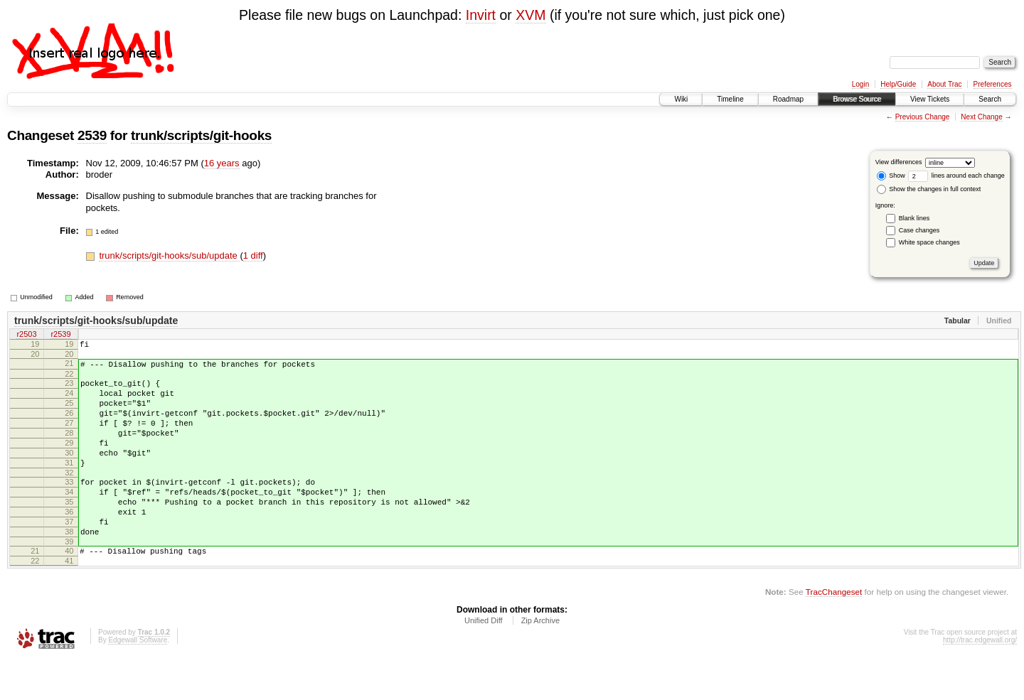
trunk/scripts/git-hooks (201, 135)
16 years (222, 163)
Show (891, 175)
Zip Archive (540, 661)
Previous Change (922, 117)
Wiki (681, 99)
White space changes (929, 242)
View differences (898, 162)
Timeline (730, 99)
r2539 (60, 335)
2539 (92, 135)
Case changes (919, 230)
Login (860, 84)
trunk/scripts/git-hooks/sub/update (169, 255)
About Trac (944, 84)
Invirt (481, 15)
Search (989, 99)
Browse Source (857, 99)
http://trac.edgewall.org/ (980, 680)
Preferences (993, 84)
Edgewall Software (137, 680)
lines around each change (956, 175)
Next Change (981, 117)
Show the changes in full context (929, 189)
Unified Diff (483, 661)
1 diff (253, 255)
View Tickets (929, 99)
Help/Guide (898, 84)
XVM (530, 15)
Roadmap (788, 99)
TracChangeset (834, 632)
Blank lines (914, 218)
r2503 (26, 335)
